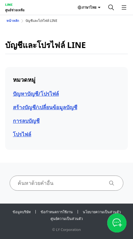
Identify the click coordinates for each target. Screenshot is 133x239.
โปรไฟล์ (22, 134)
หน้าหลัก (12, 20)
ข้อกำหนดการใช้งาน (57, 211)
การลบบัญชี (26, 120)
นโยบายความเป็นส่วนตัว (102, 211)
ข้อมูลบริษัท (22, 211)
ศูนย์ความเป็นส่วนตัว (67, 218)
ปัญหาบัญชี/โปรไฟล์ (36, 93)
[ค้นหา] (111, 7)
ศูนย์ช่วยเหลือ (14, 10)
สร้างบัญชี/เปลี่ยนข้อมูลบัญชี (45, 107)
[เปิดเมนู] (124, 7)
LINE (9, 4)
